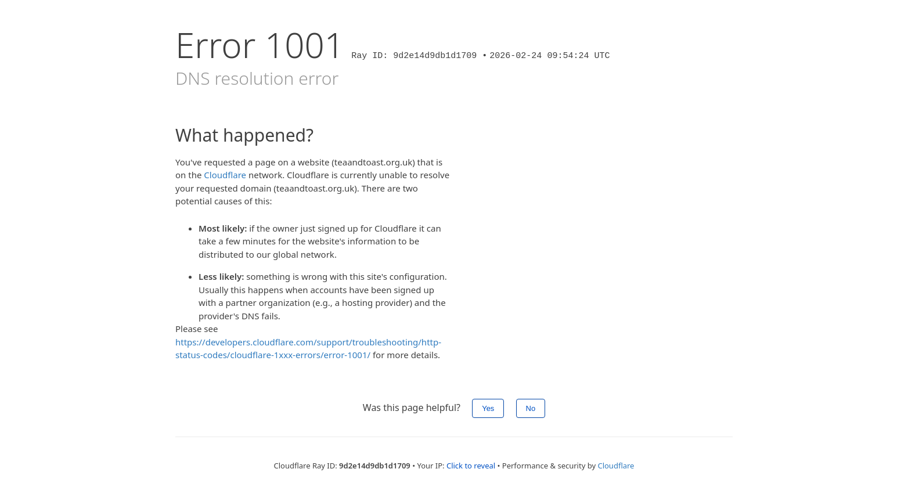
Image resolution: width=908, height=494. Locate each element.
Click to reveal (470, 465)
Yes (488, 408)
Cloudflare (225, 175)
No (531, 408)
